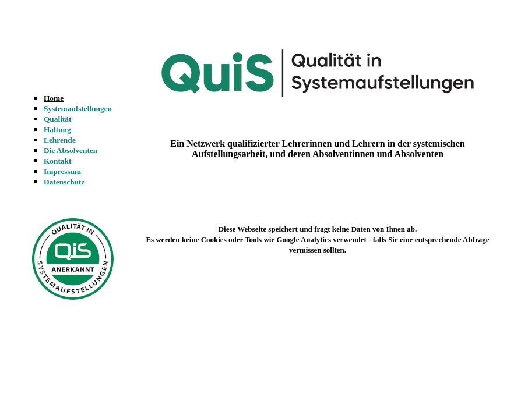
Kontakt (57, 161)
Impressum (62, 171)
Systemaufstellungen (78, 108)
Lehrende (60, 140)
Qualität (57, 119)
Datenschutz (64, 181)
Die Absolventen (70, 150)
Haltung (57, 129)
